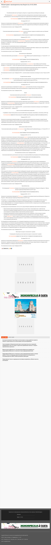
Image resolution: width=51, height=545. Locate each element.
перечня (11, 78)
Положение (6, 67)
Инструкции (14, 15)
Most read (4, 337)
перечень (24, 86)
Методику (21, 31)
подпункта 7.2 (10, 216)
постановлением (21, 40)
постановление (21, 55)
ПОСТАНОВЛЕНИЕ (14, 18)
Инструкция (20, 23)
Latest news (11, 337)
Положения (11, 188)
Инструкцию (28, 94)
